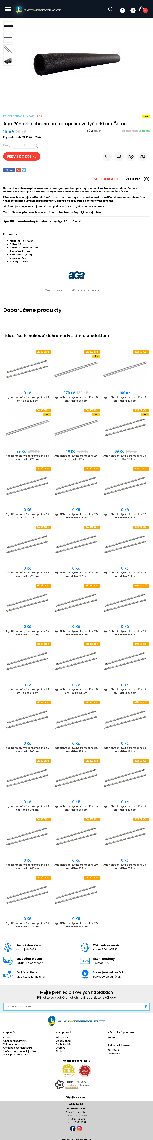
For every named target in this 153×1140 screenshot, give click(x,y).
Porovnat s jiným (119, 157)
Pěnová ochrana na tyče (18, 116)
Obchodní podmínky (15, 1041)
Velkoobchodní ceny (15, 1044)
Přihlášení (113, 1050)
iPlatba (59, 1051)
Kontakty (113, 1037)
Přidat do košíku (22, 156)
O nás (6, 1037)
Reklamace (62, 1037)
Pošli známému (142, 157)
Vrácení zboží (63, 1041)
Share (9, 170)
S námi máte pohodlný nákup (20, 1051)
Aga (39, 116)
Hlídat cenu (130, 157)
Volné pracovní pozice (16, 1054)
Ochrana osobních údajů (17, 1047)
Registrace (114, 1053)
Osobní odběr (63, 1044)
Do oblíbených (107, 157)
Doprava (60, 1047)
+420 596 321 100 (77, 1108)
